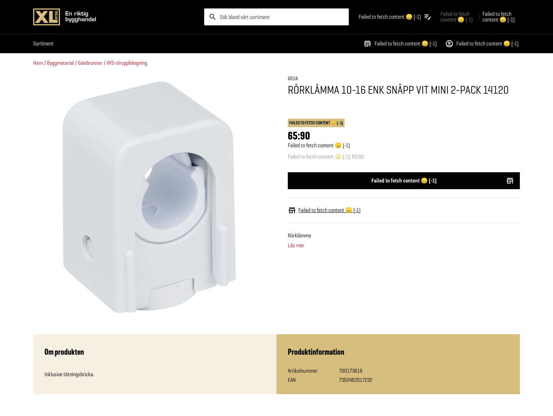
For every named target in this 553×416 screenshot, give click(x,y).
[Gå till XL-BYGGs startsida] (116, 16)
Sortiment (43, 43)
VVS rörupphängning (127, 63)
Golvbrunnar (90, 63)
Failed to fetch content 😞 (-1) (400, 43)
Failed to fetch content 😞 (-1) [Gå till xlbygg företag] (456, 16)
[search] (276, 16)
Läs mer (296, 245)
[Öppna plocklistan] (395, 16)
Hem (38, 63)
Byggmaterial (60, 63)
